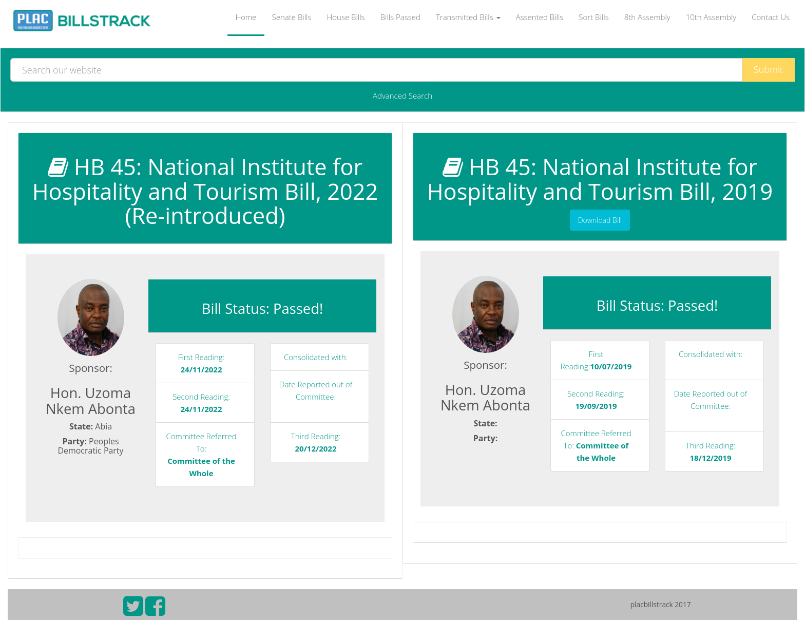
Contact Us (771, 17)
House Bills (346, 17)
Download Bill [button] (600, 220)
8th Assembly (647, 17)
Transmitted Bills (468, 17)
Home (245, 17)
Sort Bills (593, 17)
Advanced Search (402, 95)
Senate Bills (292, 17)
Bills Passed (400, 17)
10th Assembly (711, 17)
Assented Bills (540, 17)
